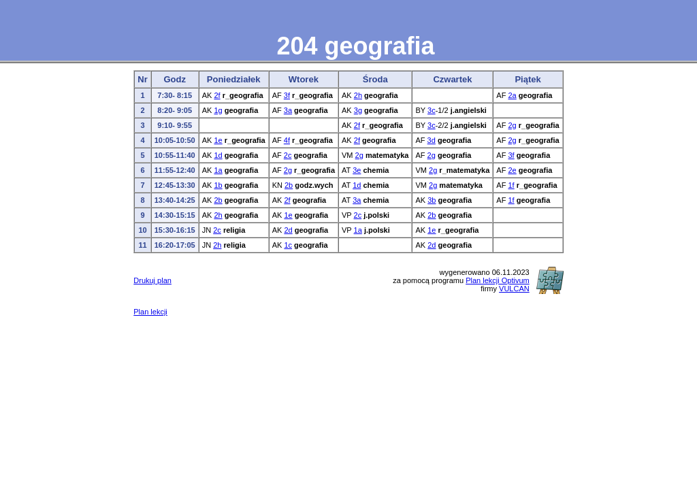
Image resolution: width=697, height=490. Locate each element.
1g (218, 110)
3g (358, 110)
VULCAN (514, 288)
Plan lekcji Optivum (498, 280)
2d (288, 230)
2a (512, 95)
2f (217, 95)
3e (357, 170)
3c (431, 110)
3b (431, 200)
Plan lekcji (150, 312)
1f (511, 185)
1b (218, 185)
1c (288, 245)
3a (288, 110)
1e (218, 140)
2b (289, 185)
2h (358, 95)
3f (287, 95)
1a (218, 170)
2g (512, 125)
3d (431, 140)
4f (287, 140)
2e (512, 170)
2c (288, 155)
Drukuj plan (152, 280)
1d (218, 155)
